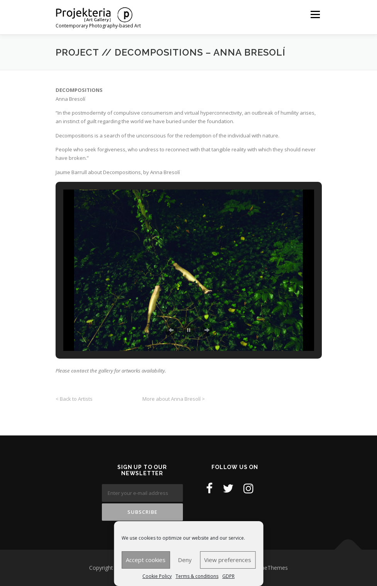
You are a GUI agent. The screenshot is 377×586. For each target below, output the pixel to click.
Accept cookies (146, 560)
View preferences (227, 560)
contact (80, 370)
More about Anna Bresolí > (173, 398)
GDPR (228, 576)
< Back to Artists (75, 398)
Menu (315, 14)
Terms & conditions (197, 576)
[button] (171, 330)
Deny (185, 560)
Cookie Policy (157, 576)
